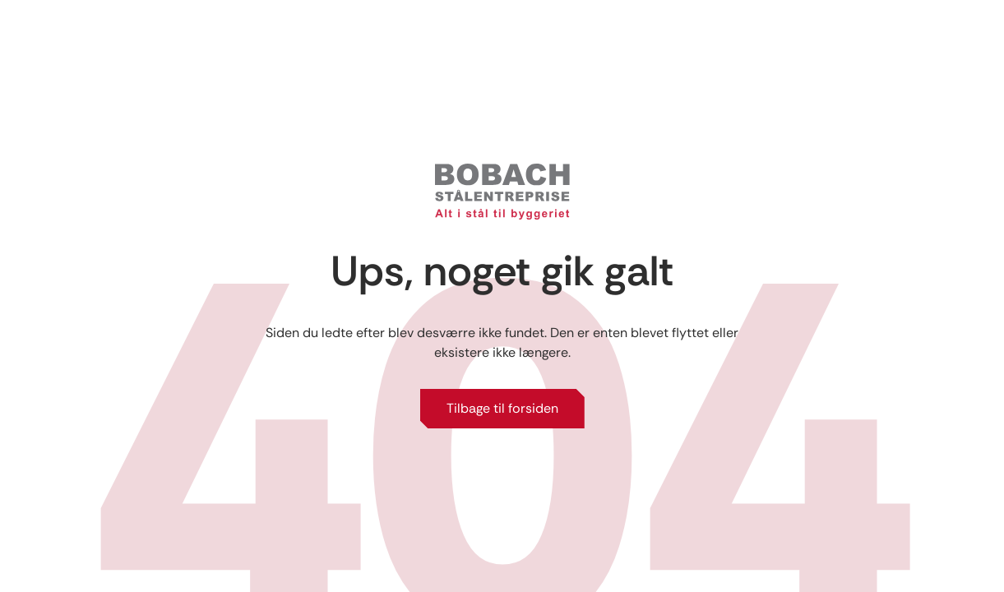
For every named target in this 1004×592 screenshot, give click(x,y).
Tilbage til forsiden (502, 408)
